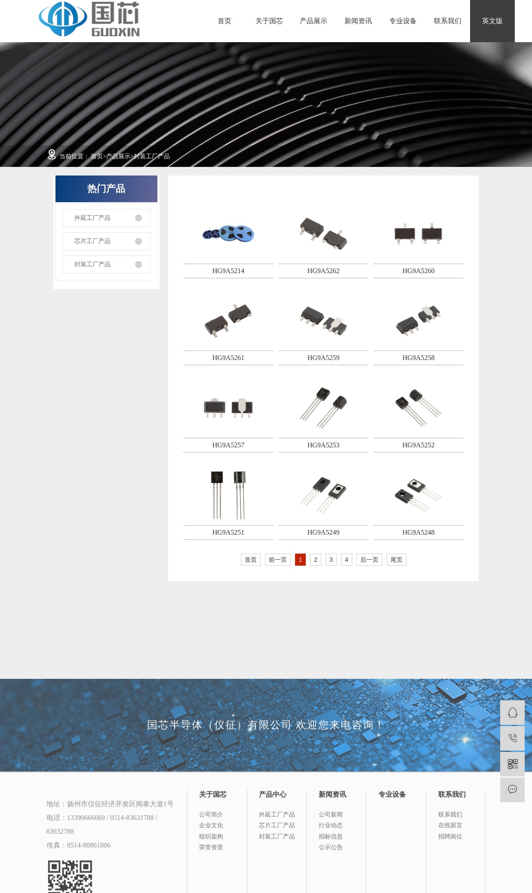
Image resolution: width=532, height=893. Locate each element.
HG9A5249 (324, 532)
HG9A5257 (228, 445)
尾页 (397, 559)
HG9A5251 (228, 532)
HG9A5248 (419, 532)
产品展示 (313, 21)
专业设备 (403, 21)
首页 (224, 21)
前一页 (278, 559)
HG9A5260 (419, 270)
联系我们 (447, 21)
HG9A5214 (228, 270)
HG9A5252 (419, 445)
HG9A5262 (324, 270)
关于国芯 (269, 21)
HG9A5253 (324, 445)
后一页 (369, 559)
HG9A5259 (324, 357)
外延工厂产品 (92, 218)
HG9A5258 (419, 357)
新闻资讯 (358, 21)
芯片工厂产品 (92, 241)
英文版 (492, 21)
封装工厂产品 (152, 156)
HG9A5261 (228, 357)
